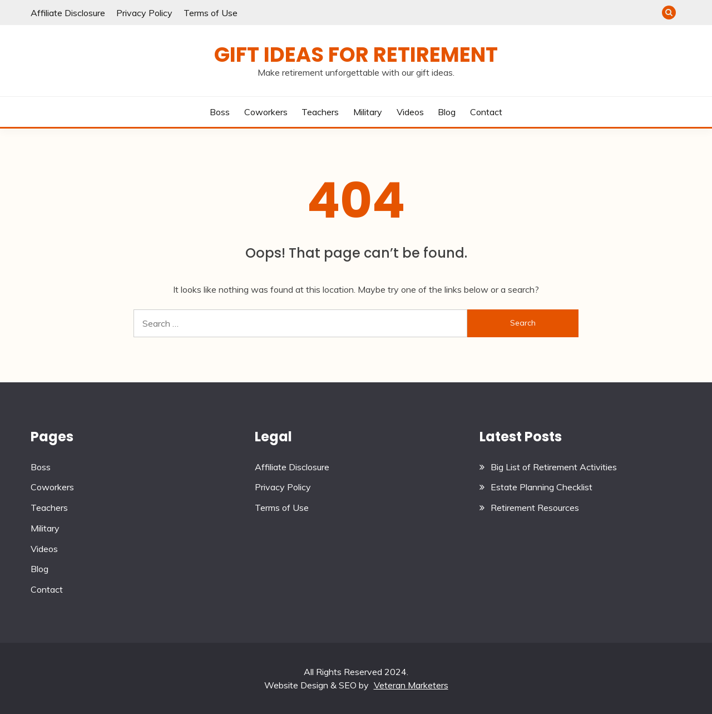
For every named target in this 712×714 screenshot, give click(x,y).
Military (367, 111)
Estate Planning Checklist (541, 487)
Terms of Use (211, 12)
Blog (447, 111)
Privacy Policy (144, 12)
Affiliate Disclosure (68, 12)
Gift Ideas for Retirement (356, 54)
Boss (220, 111)
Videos (410, 111)
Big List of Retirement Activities (554, 466)
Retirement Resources (535, 507)
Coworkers (266, 111)
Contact (486, 111)
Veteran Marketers (411, 685)
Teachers (320, 111)
